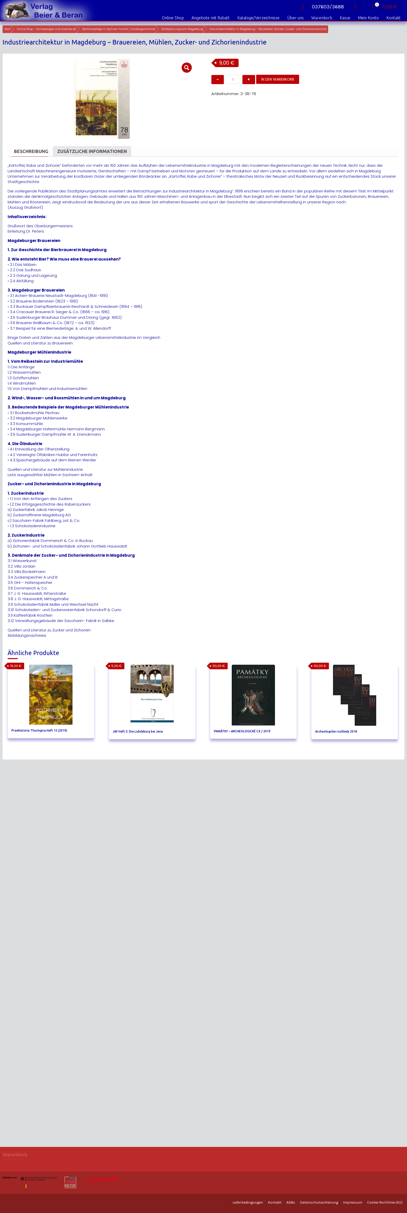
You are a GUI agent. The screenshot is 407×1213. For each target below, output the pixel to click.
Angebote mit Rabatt (211, 18)
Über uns (295, 18)
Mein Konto (368, 18)
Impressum (352, 1202)
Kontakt (393, 18)
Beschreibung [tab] (31, 151)
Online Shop (173, 18)
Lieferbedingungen (247, 1202)
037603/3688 (321, 7)
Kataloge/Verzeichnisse (258, 18)
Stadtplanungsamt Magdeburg (182, 29)
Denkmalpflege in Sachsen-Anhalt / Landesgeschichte (118, 29)
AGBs (290, 1202)
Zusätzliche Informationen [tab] (92, 151)
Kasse (345, 18)
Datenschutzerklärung (319, 1202)
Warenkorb (321, 18)
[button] (187, 68)
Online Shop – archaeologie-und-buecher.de (46, 29)
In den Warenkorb (277, 79)
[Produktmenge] (233, 79)
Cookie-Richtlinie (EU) (384, 1202)
